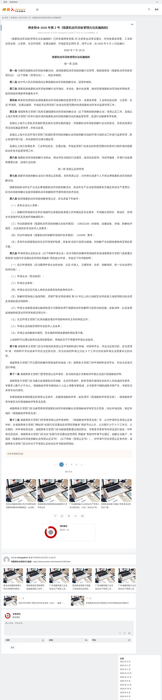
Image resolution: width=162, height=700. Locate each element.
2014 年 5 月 (125, 151)
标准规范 (123, 294)
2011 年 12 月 (125, 217)
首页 (6, 18)
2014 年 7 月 (125, 143)
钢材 (122, 352)
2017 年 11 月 (125, 85)
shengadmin (22, 582)
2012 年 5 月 (125, 201)
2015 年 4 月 (125, 112)
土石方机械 (124, 333)
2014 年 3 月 (125, 159)
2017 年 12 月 (125, 81)
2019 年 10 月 (125, 54)
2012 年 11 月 (125, 178)
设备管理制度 (125, 263)
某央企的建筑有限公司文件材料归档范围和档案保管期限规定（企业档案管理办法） (18, 532)
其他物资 (123, 337)
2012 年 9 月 (125, 186)
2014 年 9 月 (125, 136)
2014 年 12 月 (125, 128)
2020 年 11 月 (125, 43)
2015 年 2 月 (125, 120)
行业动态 (123, 325)
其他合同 (123, 321)
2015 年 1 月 (125, 124)
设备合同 (123, 306)
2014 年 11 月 (125, 132)
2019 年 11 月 (125, 51)
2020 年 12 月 (125, 39)
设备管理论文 (125, 259)
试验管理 (123, 282)
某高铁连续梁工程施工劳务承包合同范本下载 (81, 613)
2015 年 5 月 (125, 109)
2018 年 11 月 (125, 74)
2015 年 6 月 (125, 105)
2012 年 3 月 (125, 209)
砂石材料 (123, 329)
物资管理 (123, 232)
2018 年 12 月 (125, 70)
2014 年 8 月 (125, 140)
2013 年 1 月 (125, 171)
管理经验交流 (125, 251)
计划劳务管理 (125, 279)
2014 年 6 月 (125, 147)
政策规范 (123, 236)
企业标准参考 (125, 298)
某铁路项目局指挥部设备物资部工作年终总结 (35, 613)
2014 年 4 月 (125, 155)
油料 (122, 356)
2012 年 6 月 (125, 198)
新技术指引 (124, 240)
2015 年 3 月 (125, 116)
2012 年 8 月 (125, 190)
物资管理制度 (125, 248)
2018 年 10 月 (125, 78)
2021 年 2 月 (125, 31)
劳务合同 (123, 313)
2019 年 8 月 (125, 62)
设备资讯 (123, 228)
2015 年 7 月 (125, 101)
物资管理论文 (125, 244)
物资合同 (123, 302)
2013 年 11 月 (125, 163)
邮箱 (44, 665)
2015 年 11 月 (125, 93)
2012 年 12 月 (125, 174)
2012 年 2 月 (125, 213)
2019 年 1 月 (125, 66)
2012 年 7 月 (125, 194)
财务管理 (123, 275)
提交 (12, 672)
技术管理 (123, 271)
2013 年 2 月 (125, 167)
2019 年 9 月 (125, 58)
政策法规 (123, 290)
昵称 (8, 665)
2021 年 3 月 (125, 27)
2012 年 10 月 (125, 182)
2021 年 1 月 (125, 35)
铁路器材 (123, 340)
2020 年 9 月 (125, 47)
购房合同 (123, 317)
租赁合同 (123, 309)
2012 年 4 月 (125, 205)
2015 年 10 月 (125, 97)
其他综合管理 (125, 286)
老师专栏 (123, 344)
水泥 (122, 348)
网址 (81, 665)
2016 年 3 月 (125, 89)
